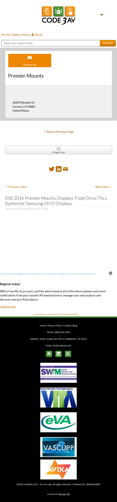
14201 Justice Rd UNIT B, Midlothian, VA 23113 (63, 339)
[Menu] (101, 15)
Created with (58, 494)
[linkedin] (58, 354)
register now (8, 306)
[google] (68, 354)
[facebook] (49, 354)
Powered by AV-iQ (70, 314)
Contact (67, 325)
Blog (75, 325)
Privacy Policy (55, 314)
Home (43, 325)
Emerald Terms (40, 314)
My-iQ (37, 34)
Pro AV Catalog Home (15, 34)
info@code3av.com (61, 345)
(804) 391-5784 (62, 332)
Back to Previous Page (58, 131)
